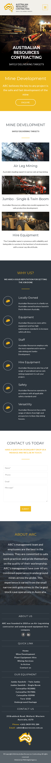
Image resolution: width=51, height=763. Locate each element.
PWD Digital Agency (30, 760)
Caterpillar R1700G (25, 692)
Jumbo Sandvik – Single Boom (25, 685)
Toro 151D (25, 699)
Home (26, 651)
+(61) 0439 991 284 (29, 724)
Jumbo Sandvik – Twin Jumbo (25, 682)
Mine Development (25, 654)
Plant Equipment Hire (25, 657)
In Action (25, 664)
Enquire (25, 102)
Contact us (25, 667)
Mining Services (26, 661)
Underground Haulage (25, 702)
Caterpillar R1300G (25, 688)
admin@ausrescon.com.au (30, 728)
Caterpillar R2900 (26, 695)
